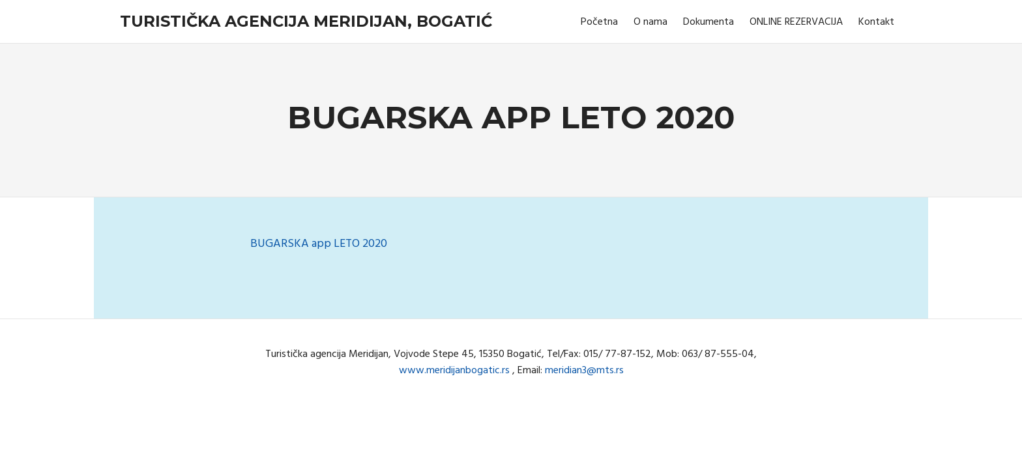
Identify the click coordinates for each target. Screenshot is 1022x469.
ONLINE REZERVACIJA (796, 22)
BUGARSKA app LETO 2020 (318, 243)
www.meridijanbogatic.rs (454, 370)
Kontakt (876, 22)
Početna (599, 22)
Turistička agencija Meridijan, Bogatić (306, 21)
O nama (650, 22)
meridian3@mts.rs (584, 370)
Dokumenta (708, 22)
